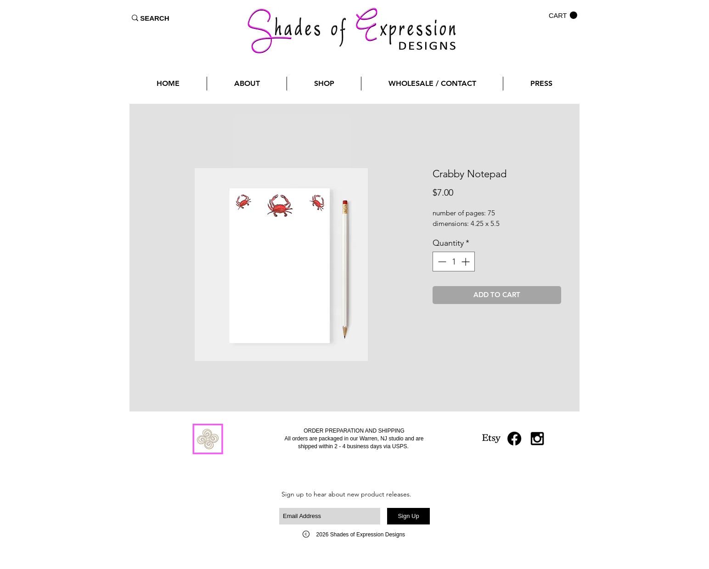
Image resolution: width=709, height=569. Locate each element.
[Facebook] (514, 438)
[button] (563, 15)
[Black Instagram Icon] (537, 438)
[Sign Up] (408, 516)
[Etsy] (491, 438)
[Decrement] (441, 261)
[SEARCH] (154, 18)
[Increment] (466, 261)
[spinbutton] (453, 261)
